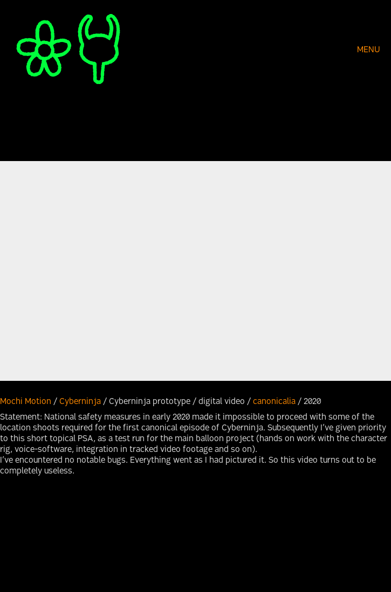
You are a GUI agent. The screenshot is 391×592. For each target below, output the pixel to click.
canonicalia (274, 402)
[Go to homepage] (68, 50)
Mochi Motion (25, 402)
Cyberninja (80, 402)
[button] (370, 50)
